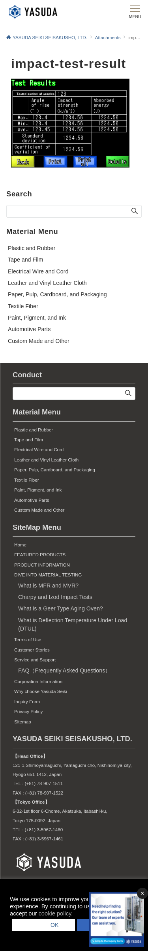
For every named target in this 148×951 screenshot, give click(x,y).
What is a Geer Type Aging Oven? (60, 608)
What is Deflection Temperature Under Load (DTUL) (72, 624)
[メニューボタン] (135, 12)
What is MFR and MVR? (48, 585)
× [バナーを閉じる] (142, 893)
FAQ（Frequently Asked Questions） (64, 670)
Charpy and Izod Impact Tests (55, 597)
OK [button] (51, 925)
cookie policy (55, 913)
